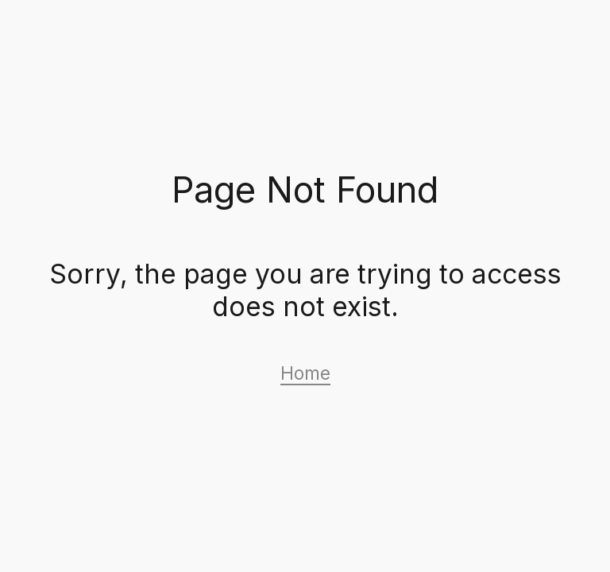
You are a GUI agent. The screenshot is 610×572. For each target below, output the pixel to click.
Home (305, 373)
